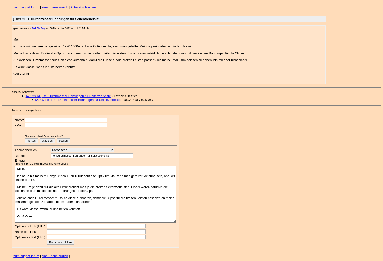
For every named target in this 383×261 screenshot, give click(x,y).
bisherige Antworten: (23, 92)
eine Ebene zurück (55, 7)
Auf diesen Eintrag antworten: (28, 110)
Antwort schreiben (83, 7)
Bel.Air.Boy (38, 28)
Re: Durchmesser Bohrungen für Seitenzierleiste (68, 96)
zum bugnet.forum (26, 7)
